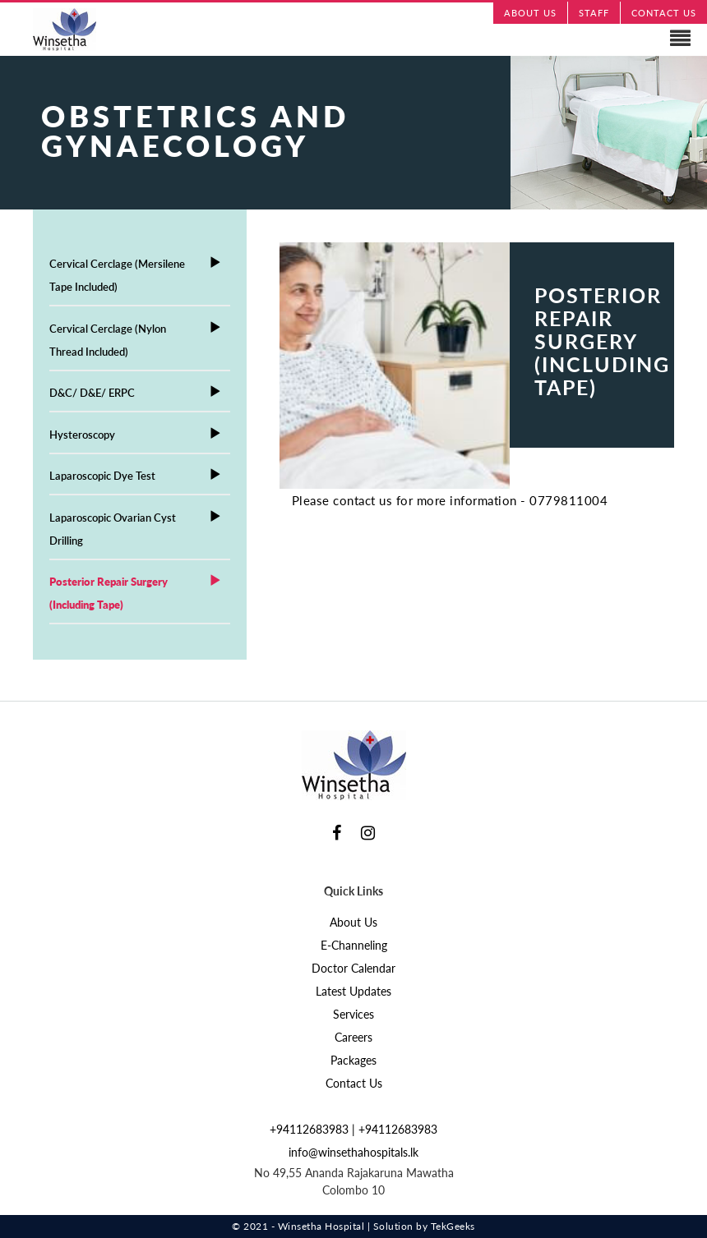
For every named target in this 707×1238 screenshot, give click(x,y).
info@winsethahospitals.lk (353, 1152)
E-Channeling (354, 945)
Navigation (353, 39)
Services (353, 1014)
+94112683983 (397, 1129)
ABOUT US (530, 12)
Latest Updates (353, 991)
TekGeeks (453, 1226)
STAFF (594, 12)
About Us (353, 922)
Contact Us (354, 1083)
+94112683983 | (314, 1129)
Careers (353, 1037)
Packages (353, 1060)
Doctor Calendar (353, 968)
